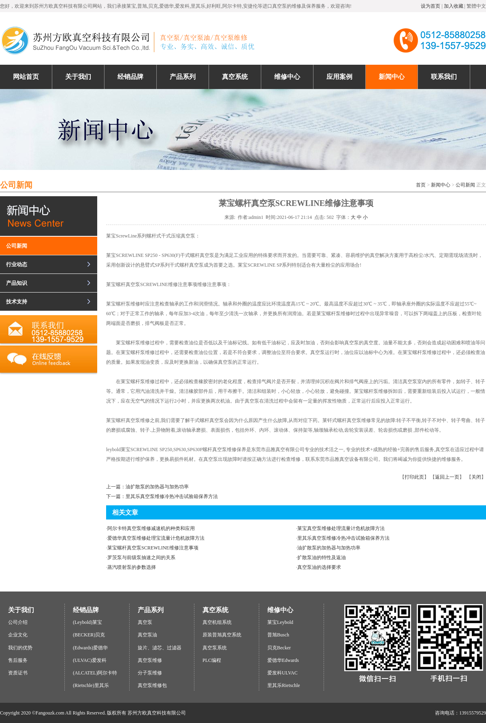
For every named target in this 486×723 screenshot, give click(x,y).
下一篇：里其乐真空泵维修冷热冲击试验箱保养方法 (162, 496)
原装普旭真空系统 (221, 635)
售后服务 (18, 660)
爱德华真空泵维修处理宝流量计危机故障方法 (156, 538)
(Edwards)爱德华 (90, 648)
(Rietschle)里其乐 (91, 685)
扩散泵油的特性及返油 (321, 557)
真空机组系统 (217, 622)
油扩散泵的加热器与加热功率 (328, 548)
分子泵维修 (150, 673)
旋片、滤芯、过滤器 (159, 648)
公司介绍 (18, 622)
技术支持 (16, 302)
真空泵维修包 (152, 685)
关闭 (476, 477)
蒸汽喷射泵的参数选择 (131, 567)
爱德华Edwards (283, 660)
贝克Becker (279, 648)
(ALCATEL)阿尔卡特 (95, 673)
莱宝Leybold (280, 622)
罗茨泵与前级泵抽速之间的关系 (141, 557)
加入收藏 (453, 6)
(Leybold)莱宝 (87, 622)
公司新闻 (465, 185)
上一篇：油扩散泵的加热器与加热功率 (147, 487)
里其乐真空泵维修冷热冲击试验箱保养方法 (343, 538)
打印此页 (414, 477)
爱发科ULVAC (282, 673)
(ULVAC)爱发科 (90, 660)
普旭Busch (278, 635)
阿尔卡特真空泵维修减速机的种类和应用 (151, 528)
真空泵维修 (150, 660)
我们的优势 (20, 648)
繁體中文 (476, 6)
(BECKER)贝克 (89, 635)
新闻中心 (440, 185)
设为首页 (430, 6)
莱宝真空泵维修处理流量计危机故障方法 (341, 528)
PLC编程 (211, 660)
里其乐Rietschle (283, 685)
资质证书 (18, 673)
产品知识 (16, 283)
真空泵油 (147, 635)
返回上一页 (447, 477)
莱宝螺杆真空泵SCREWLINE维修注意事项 (152, 548)
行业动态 (16, 264)
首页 (421, 185)
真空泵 (145, 622)
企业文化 (18, 635)
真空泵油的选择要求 (319, 567)
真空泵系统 (214, 648)
